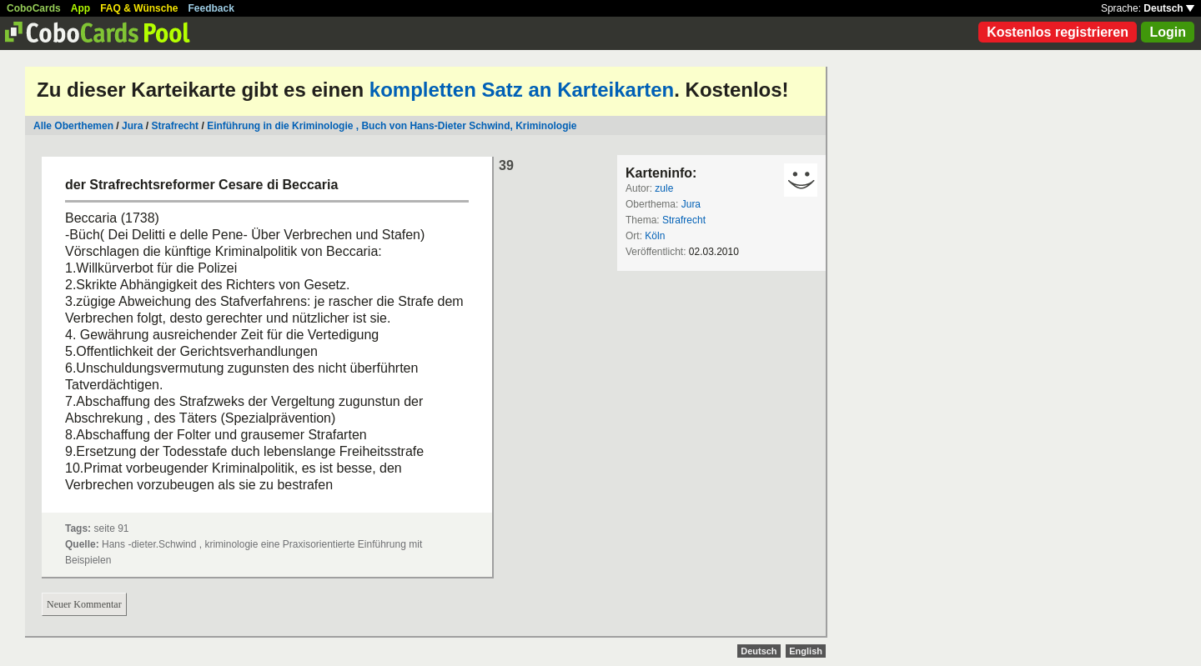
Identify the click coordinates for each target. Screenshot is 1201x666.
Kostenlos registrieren (1057, 32)
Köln (655, 236)
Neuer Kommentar (84, 604)
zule (664, 188)
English (805, 651)
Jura (132, 126)
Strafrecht (174, 126)
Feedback (211, 8)
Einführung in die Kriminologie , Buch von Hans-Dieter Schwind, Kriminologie (391, 126)
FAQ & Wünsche (139, 8)
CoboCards (34, 8)
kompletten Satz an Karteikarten (521, 89)
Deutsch (1168, 8)
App (80, 8)
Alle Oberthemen (73, 126)
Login (1167, 32)
